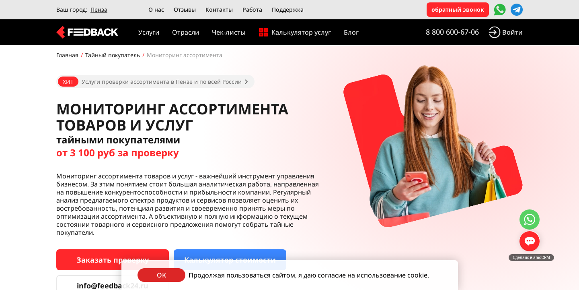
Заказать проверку (112, 260)
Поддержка (288, 9)
